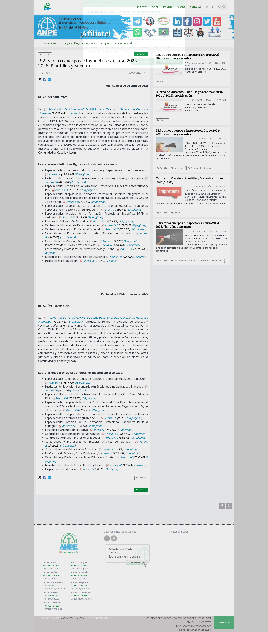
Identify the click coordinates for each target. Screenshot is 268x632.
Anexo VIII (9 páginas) (126, 257)
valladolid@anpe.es (81, 598)
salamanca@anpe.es (54, 588)
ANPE (155, 6)
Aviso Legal (204, 618)
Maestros (178, 212)
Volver (141, 54)
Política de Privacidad (159, 618)
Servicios (168, 6)
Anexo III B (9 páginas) (123, 225)
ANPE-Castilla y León (137, 73)
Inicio (142, 6)
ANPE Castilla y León (72, 618)
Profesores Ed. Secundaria (203, 168)
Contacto (196, 6)
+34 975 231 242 (51, 595)
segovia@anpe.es (80, 588)
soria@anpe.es (51, 598)
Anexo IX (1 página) (98, 261)
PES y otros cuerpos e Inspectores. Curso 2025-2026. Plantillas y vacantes (188, 56)
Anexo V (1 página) (117, 241)
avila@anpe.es (51, 568)
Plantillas (45, 54)
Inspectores (179, 168)
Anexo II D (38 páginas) (81, 217)
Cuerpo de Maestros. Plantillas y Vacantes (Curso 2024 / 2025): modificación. (189, 93)
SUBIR (225, 622)
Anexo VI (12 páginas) (118, 245)
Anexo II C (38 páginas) (121, 209)
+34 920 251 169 (51, 565)
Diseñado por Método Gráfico (193, 626)
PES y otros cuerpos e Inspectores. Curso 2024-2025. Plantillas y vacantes (190, 132)
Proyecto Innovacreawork (117, 43)
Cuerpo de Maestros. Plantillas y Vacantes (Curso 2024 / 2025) (190, 180)
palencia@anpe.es (81, 578)
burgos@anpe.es (80, 568)
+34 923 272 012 (51, 585)
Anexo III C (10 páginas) (124, 229)
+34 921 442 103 (79, 585)
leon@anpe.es (51, 578)
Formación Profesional (213, 260)
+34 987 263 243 (51, 575)
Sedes (182, 6)
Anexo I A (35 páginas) (67, 174)
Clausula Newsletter (199, 622)
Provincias (51, 43)
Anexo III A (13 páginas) (112, 221)
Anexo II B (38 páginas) (84, 202)
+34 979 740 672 (79, 575)
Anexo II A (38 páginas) (74, 190)
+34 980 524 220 (51, 605)
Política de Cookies (185, 618)
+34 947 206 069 (79, 565)
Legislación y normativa (80, 43)
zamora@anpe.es (52, 608)
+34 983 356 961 (79, 595)
